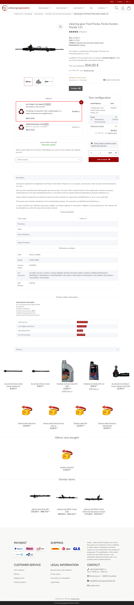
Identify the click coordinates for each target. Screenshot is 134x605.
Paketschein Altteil (97, 126)
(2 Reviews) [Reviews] (78, 32)
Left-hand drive (81, 326)
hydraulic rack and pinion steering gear (90, 43)
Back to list (19, 14)
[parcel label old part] (49, 159)
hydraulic (79, 330)
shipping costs (89, 70)
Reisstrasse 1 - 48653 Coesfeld (101, 576)
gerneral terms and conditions (61, 570)
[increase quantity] (116, 152)
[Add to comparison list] (60, 26)
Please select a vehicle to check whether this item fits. (103, 144)
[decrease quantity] (91, 152)
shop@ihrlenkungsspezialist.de (101, 581)
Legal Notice (55, 582)
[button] (116, 8)
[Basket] (129, 8)
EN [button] (127, 2)
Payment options (20, 582)
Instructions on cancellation (60, 578)
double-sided (81, 334)
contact (120, 2)
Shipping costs (19, 578)
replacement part (82, 322)
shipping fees (75, 599)
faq (91, 8)
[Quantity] (100, 152)
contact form (93, 585)
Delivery (17, 574)
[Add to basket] (16, 21)
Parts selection (19, 570)
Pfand (92, 117)
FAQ (111, 2)
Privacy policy (55, 574)
